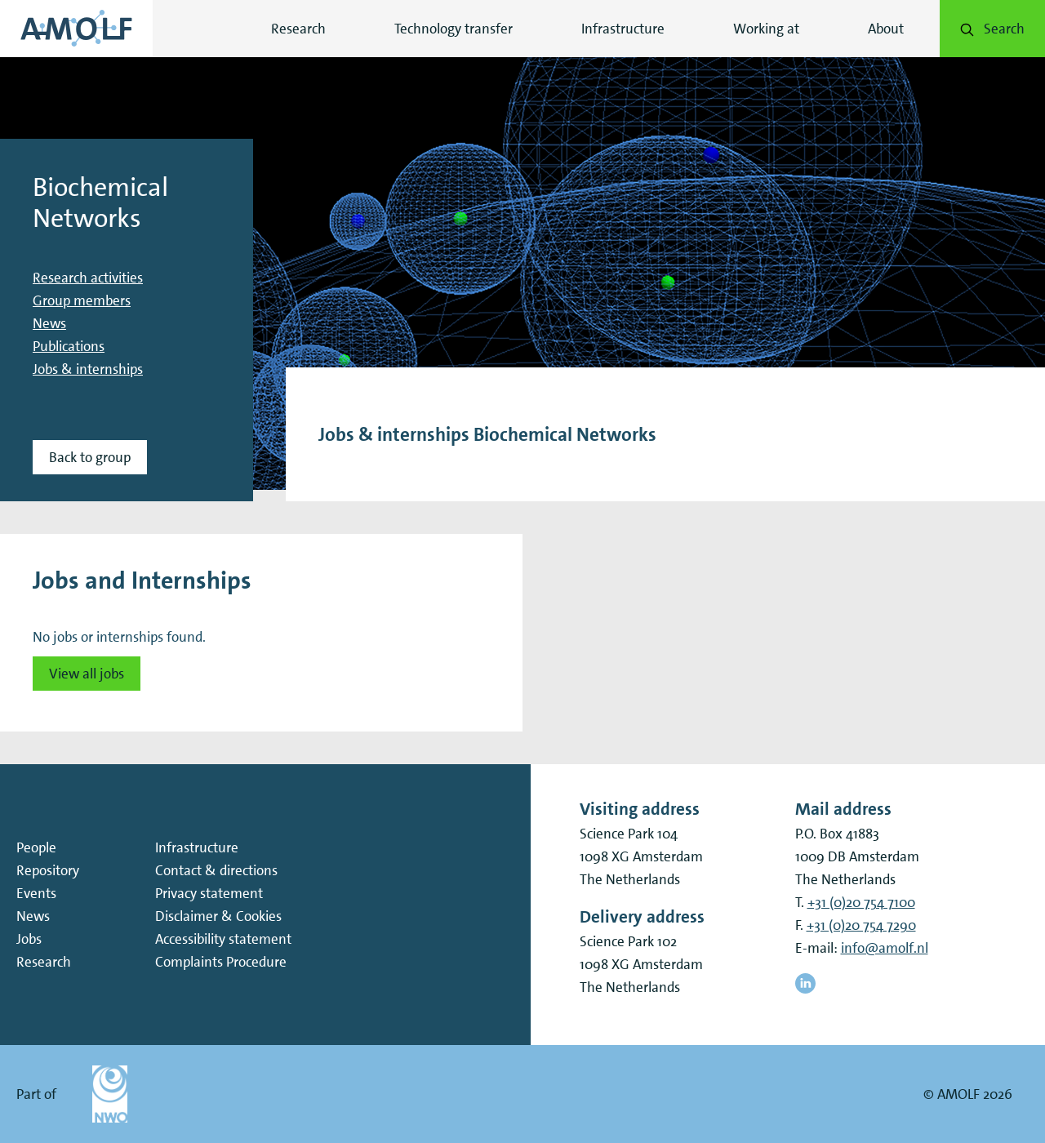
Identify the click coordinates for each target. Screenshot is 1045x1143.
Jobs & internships (88, 369)
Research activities (88, 278)
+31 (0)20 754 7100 (861, 902)
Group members (82, 300)
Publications (68, 346)
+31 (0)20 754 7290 (861, 925)
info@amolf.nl (884, 948)
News (49, 323)
